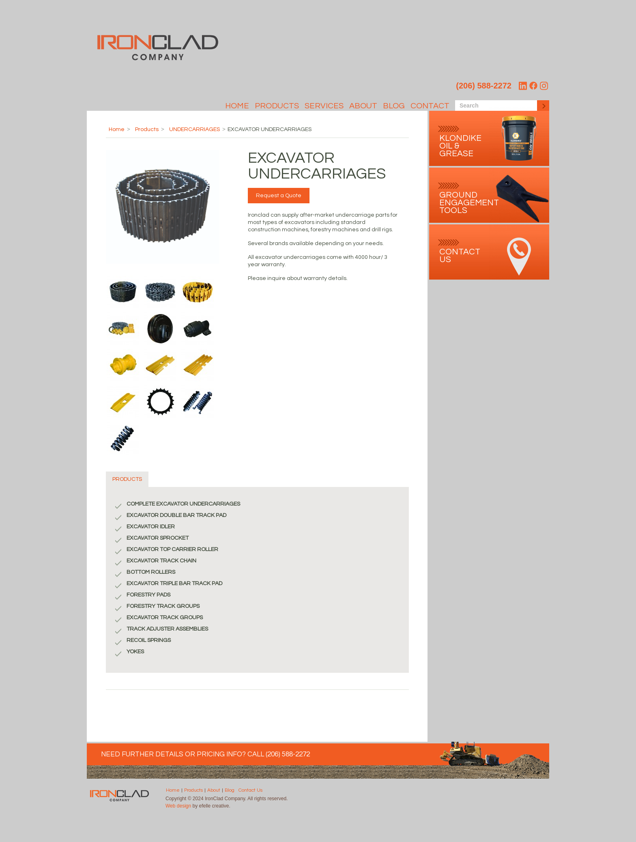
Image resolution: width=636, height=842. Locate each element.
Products (277, 106)
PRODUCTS (127, 479)
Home (237, 106)
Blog (394, 106)
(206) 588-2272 (483, 85)
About (363, 106)
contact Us (459, 256)
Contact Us (250, 790)
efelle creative (214, 806)
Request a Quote (278, 195)
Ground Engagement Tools (469, 203)
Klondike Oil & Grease (460, 146)
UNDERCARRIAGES (194, 129)
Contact (429, 106)
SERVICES (324, 106)
